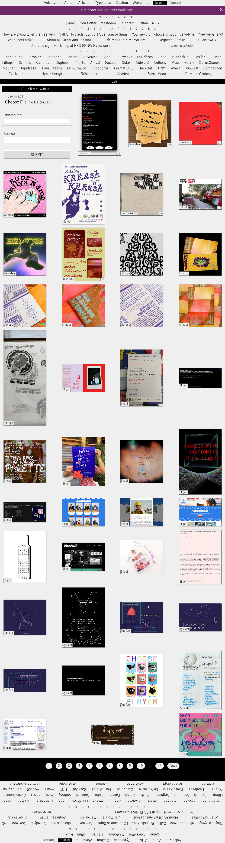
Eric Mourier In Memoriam (124, 40)
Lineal (162, 57)
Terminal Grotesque (200, 74)
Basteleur (43, 63)
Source (9, 134)
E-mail (71, 23)
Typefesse (28, 68)
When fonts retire (20, 40)
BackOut (145, 68)
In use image (14, 96)
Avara (175, 68)
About (68, 3)
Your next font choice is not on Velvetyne (163, 34)
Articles (84, 3)
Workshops (141, 3)
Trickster (16, 74)
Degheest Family (172, 40)
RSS (155, 23)
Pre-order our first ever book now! (107, 10)
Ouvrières (145, 57)
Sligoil (107, 57)
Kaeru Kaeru (52, 68)
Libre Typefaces (115, 51)
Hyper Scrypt (52, 74)
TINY (161, 68)
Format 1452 (123, 68)
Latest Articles (114, 29)
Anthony (160, 63)
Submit (37, 155)
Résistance (89, 74)
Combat (123, 74)
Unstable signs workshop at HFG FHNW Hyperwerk (70, 46)
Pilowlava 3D (208, 40)
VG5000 (192, 68)
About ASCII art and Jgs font (69, 40)
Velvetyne (51, 3)
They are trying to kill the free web (28, 34)
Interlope (54, 57)
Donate (175, 3)
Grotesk (25, 63)
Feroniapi (35, 57)
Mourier (9, 68)
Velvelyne (90, 57)
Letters (72, 57)
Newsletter (88, 23)
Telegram (127, 23)
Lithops (8, 63)
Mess (176, 63)
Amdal (95, 63)
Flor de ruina (12, 57)
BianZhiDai (180, 57)
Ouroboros (100, 68)
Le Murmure (76, 68)
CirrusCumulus (211, 63)
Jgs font (201, 57)
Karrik (189, 63)
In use (160, 3)
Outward (142, 63)
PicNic (81, 63)
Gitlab (143, 23)
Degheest (63, 63)
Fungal (217, 57)
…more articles (183, 46)
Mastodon (108, 23)
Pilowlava (124, 57)
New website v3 (211, 34)
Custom (122, 3)
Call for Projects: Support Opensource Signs (93, 34)
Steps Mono (157, 74)
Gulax (126, 63)
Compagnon (212, 68)
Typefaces (103, 3)
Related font (13, 115)
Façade (111, 63)
